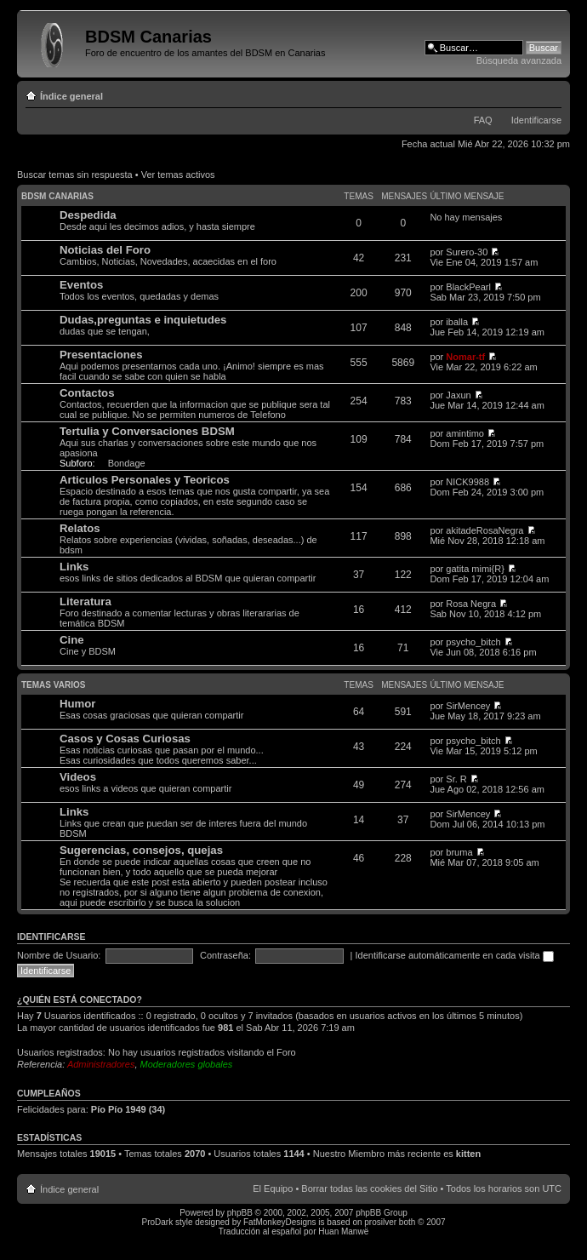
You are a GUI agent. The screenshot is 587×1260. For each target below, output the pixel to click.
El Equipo (273, 1188)
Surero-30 (466, 252)
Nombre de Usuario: (58, 955)
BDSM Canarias (57, 196)
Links (74, 566)
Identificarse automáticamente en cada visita (455, 955)
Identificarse (536, 120)
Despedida (88, 215)
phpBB (240, 1212)
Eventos (81, 284)
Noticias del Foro (105, 249)
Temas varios (53, 685)
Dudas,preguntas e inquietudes (143, 319)
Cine (72, 639)
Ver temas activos (178, 174)
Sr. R (456, 779)
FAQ (483, 120)
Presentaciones (101, 354)
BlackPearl (468, 287)
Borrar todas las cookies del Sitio (369, 1188)
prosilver (380, 1222)
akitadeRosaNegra (484, 530)
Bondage (126, 463)
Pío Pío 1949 (118, 1109)
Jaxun (458, 395)
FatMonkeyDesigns (279, 1222)
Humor (78, 703)
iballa (457, 322)
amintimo (465, 433)
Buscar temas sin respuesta (75, 174)
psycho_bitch (473, 642)
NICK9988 (467, 482)
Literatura (85, 601)
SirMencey (468, 706)
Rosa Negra (471, 603)
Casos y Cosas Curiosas (125, 738)
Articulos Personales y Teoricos (145, 479)
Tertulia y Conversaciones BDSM (147, 431)
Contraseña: (225, 955)
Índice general (71, 96)
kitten (468, 1153)
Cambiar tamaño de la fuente (549, 92)
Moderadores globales (186, 1064)
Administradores (100, 1064)
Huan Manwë (343, 1231)
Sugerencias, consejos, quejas (141, 850)
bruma (459, 852)
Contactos (87, 393)
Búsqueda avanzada (518, 60)
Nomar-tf (465, 357)
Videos (78, 776)
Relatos (80, 528)
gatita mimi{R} (475, 569)
